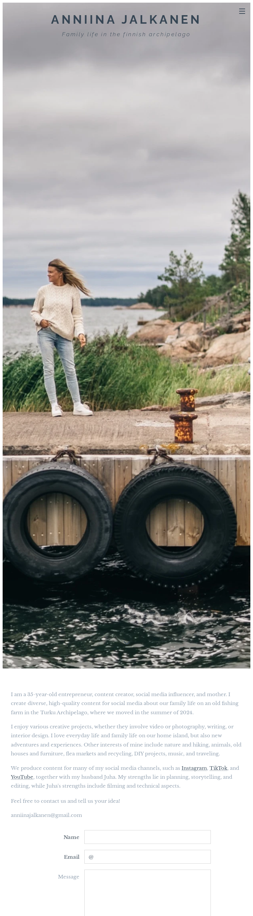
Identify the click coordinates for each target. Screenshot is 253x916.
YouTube (22, 777)
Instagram (194, 768)
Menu (242, 11)
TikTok (218, 768)
